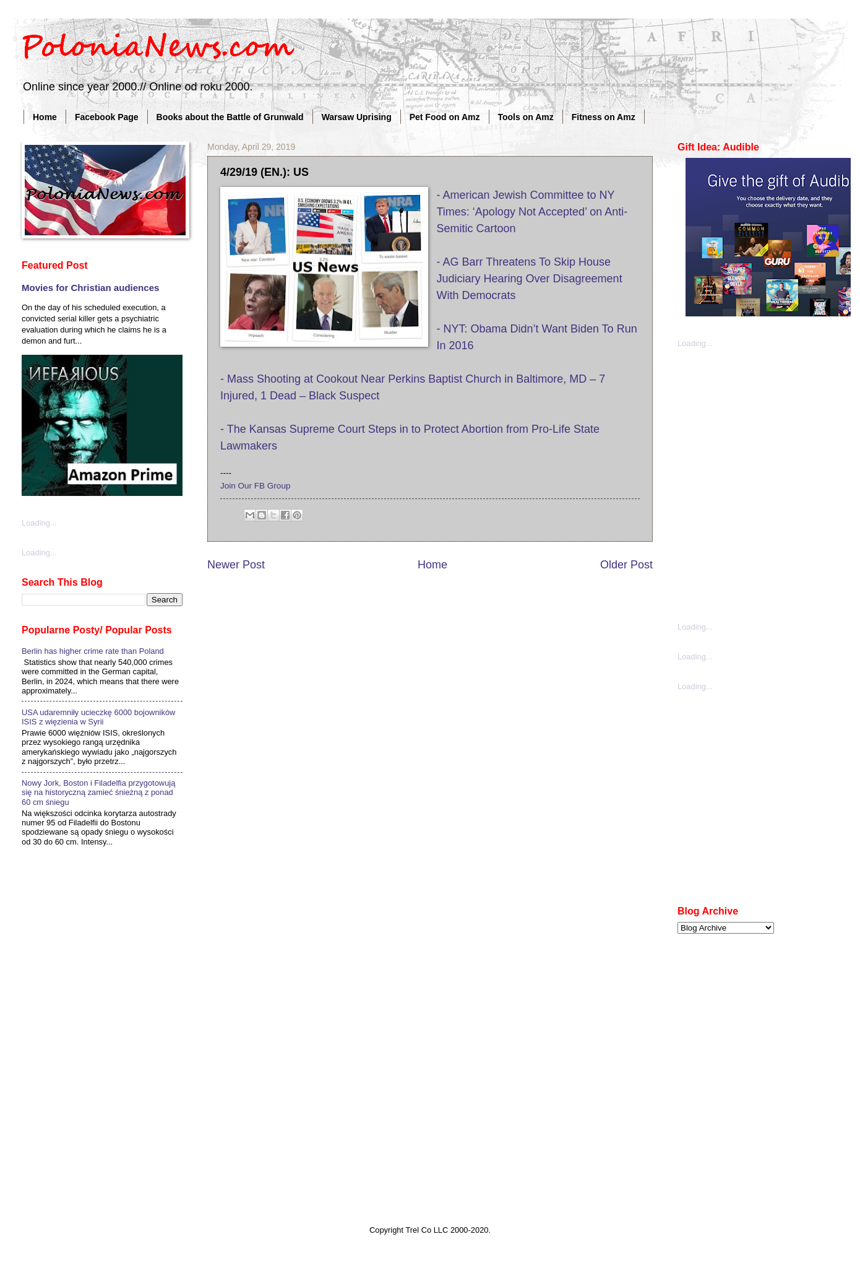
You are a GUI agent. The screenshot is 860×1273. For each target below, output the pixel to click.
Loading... (695, 343)
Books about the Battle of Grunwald (230, 117)
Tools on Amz (526, 117)
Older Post (626, 564)
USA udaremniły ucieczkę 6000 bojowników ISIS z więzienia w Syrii (98, 717)
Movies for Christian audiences (90, 287)
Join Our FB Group (255, 485)
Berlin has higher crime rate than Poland (93, 651)
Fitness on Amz (603, 117)
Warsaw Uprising (357, 117)
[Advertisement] (125, 484)
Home (45, 117)
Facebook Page (107, 117)
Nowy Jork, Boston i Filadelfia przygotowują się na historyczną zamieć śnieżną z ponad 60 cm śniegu (98, 792)
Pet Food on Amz (445, 117)
